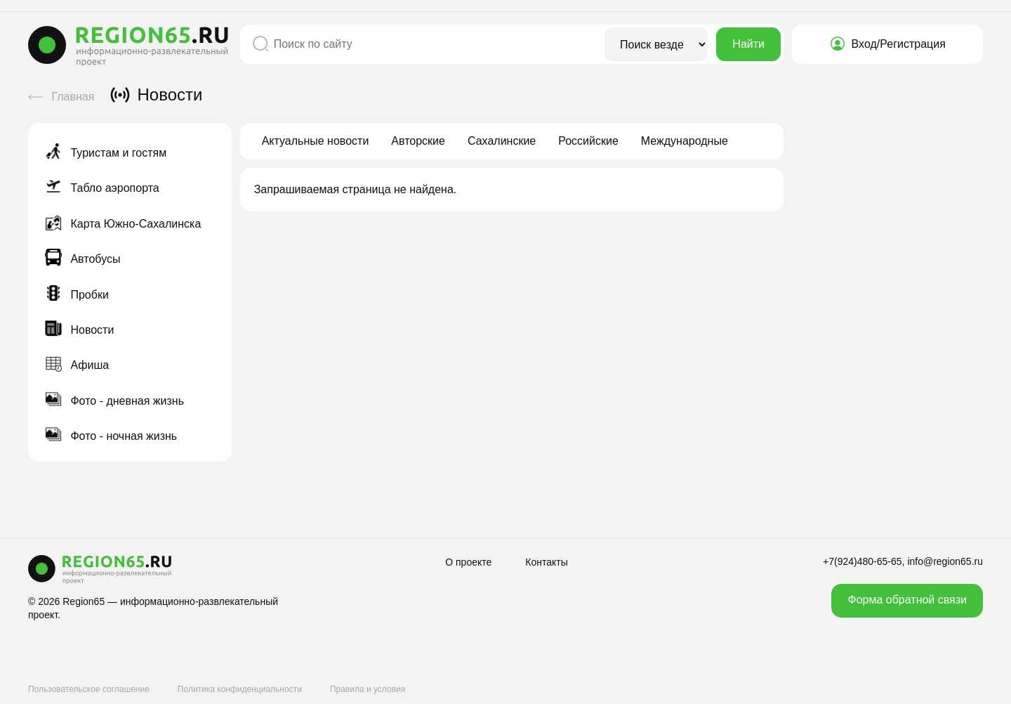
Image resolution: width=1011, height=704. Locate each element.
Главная (63, 97)
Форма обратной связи (907, 600)
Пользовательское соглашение (89, 689)
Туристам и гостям (105, 153)
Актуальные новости (315, 141)
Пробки (77, 295)
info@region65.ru (945, 561)
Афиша (77, 365)
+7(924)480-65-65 (862, 561)
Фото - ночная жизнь (111, 436)
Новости (79, 330)
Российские (588, 141)
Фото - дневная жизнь (114, 401)
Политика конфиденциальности (240, 689)
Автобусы (82, 259)
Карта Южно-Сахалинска (123, 224)
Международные (684, 141)
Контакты (546, 562)
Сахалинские (502, 141)
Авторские (418, 141)
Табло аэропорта (102, 188)
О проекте (468, 562)
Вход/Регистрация (887, 44)
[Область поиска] (656, 44)
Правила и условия (367, 689)
